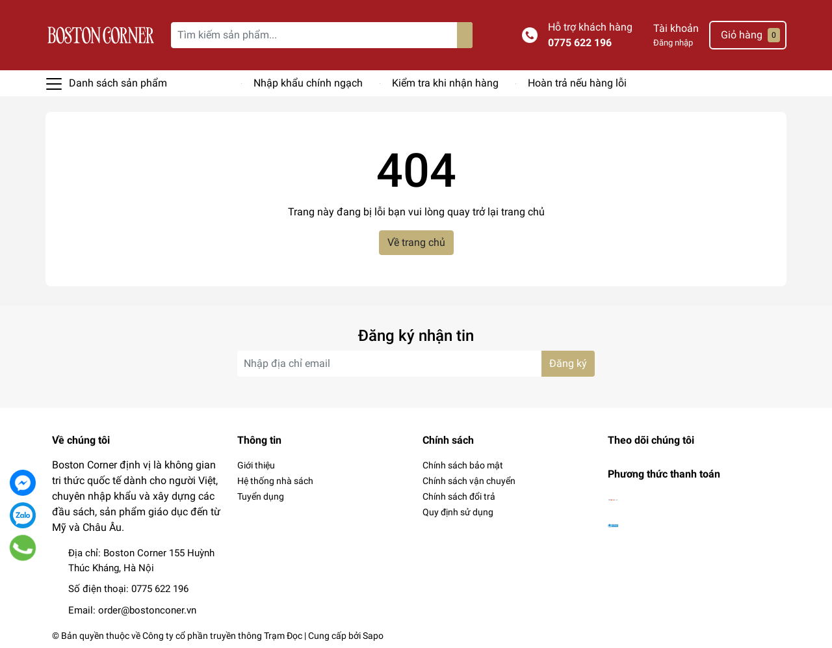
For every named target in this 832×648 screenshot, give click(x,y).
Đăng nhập (673, 42)
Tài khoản (676, 28)
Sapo (373, 635)
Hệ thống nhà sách (275, 481)
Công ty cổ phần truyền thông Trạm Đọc (222, 635)
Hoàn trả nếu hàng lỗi (577, 83)
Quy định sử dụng (457, 512)
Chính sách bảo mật (462, 465)
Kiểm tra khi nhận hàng (445, 83)
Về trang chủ (416, 242)
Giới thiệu (256, 465)
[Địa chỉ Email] (416, 364)
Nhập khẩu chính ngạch (308, 83)
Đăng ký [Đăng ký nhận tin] (568, 363)
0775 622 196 (580, 42)
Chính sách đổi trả (458, 496)
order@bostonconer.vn (147, 610)
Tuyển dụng (260, 496)
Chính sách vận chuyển (468, 481)
